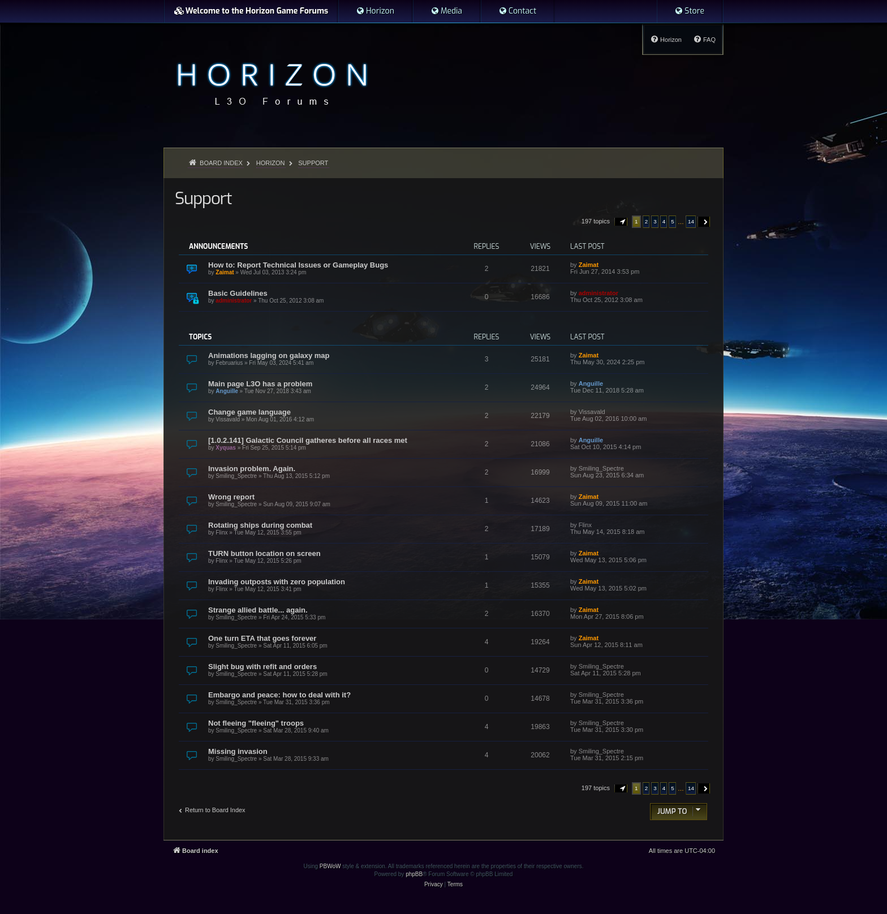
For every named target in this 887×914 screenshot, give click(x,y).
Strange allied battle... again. (258, 610)
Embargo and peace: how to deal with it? (279, 695)
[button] (621, 222)
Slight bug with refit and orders (262, 666)
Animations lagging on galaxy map (269, 355)
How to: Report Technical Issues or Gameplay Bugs (298, 265)
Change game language (249, 412)
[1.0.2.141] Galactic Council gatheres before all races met (307, 440)
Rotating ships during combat (260, 525)
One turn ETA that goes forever (262, 638)
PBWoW (330, 866)
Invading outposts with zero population (276, 581)
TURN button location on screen (264, 553)
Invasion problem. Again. (251, 468)
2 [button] (646, 221)
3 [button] (655, 221)
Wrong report (231, 497)
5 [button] (672, 221)
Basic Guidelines (238, 293)
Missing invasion (238, 751)
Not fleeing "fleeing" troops (256, 723)
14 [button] (691, 221)
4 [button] (664, 221)
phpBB (414, 874)
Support (203, 198)
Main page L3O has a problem (260, 384)
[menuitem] (375, 11)
